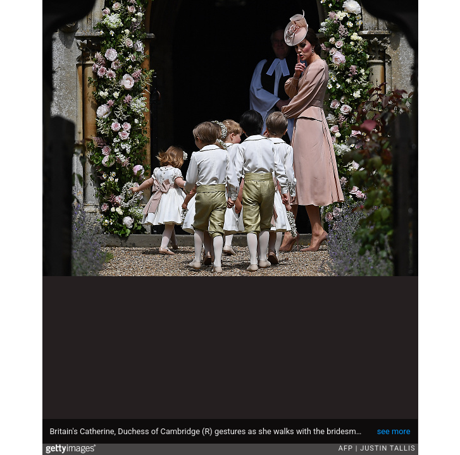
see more (394, 431)
